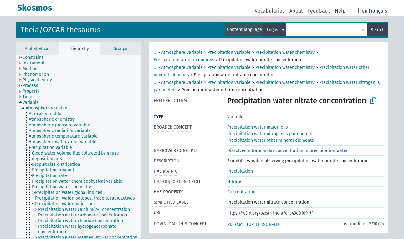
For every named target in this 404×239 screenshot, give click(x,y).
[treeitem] (35, 57)
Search (378, 30)
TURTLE (253, 224)
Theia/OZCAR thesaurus (60, 29)
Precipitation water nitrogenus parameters (269, 133)
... (155, 52)
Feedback (319, 11)
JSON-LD (270, 224)
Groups (120, 48)
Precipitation (240, 171)
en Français (374, 11)
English (274, 30)
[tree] (78, 146)
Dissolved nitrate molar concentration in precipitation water (287, 150)
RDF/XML (236, 224)
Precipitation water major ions (184, 60)
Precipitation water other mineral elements (270, 140)
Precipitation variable (229, 52)
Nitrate (234, 181)
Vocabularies (269, 11)
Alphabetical (37, 48)
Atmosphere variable (182, 52)
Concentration (241, 192)
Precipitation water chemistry (285, 52)
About (296, 11)
